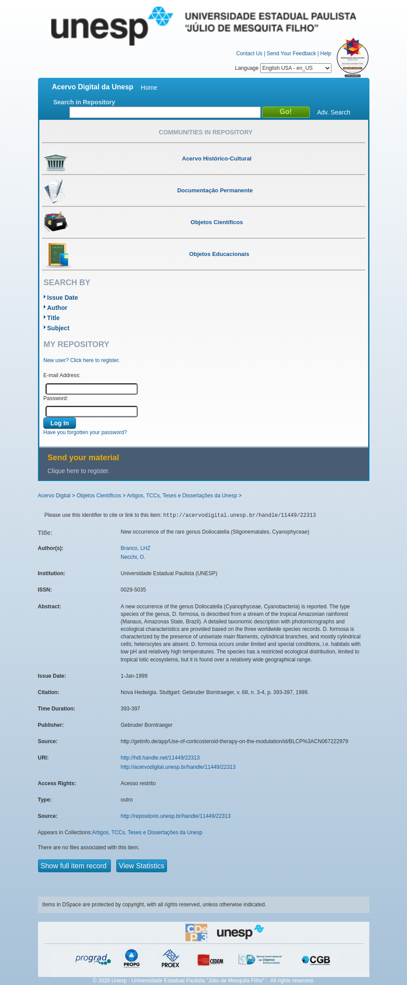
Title (53, 317)
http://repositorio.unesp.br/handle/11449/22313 (176, 816)
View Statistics (141, 866)
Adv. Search (333, 112)
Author (57, 307)
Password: (55, 398)
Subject (58, 328)
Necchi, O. (133, 557)
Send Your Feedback (291, 53)
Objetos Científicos (98, 495)
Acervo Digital (54, 495)
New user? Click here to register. (81, 360)
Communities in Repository (205, 132)
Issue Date (62, 297)
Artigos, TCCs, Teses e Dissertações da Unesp (182, 495)
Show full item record (75, 866)
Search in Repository (84, 102)
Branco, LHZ (135, 548)
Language (283, 68)
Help (325, 53)
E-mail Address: (61, 375)
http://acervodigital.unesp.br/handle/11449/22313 (178, 767)
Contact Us (249, 53)
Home (149, 87)
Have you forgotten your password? (85, 432)
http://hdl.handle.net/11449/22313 (160, 758)
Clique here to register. (79, 470)
